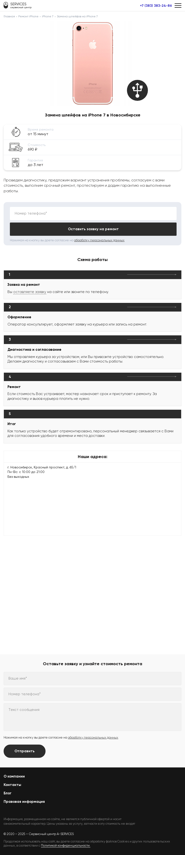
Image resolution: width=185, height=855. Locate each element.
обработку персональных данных (99, 240)
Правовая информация (24, 801)
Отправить (24, 751)
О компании (14, 776)
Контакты (12, 785)
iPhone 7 (47, 16)
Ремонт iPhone (28, 16)
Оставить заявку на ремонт (93, 229)
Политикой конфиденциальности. (65, 845)
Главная (9, 16)
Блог (8, 793)
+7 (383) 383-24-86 (156, 5)
